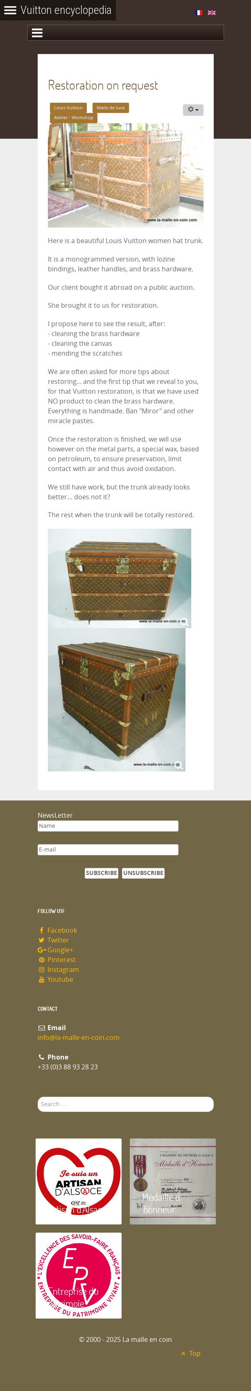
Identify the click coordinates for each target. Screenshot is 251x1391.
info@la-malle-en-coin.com (79, 1038)
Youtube (56, 979)
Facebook (57, 930)
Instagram (58, 970)
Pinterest (57, 960)
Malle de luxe (111, 107)
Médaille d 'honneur (161, 1202)
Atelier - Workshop (73, 117)
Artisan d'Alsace (77, 1209)
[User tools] (193, 110)
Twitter (54, 940)
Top (190, 1353)
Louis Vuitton (68, 107)
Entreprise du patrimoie (73, 1297)
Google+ (56, 950)
